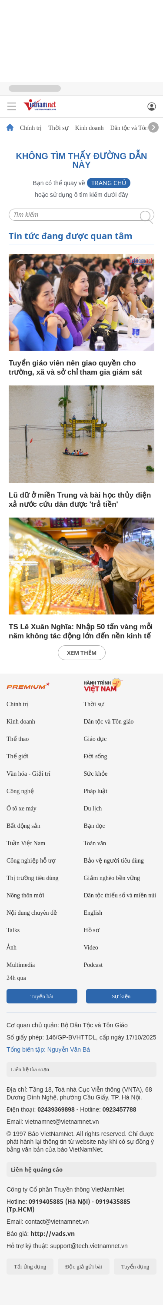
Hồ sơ (92, 930)
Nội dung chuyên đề (32, 913)
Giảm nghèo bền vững (112, 878)
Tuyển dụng (135, 1266)
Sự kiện (121, 996)
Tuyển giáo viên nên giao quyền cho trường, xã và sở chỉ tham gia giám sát (75, 367)
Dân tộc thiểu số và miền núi (120, 895)
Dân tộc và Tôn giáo (135, 128)
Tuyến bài (41, 996)
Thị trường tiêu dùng (33, 878)
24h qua (16, 978)
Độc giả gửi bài (83, 1266)
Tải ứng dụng (30, 1266)
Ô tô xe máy (22, 808)
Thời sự (58, 128)
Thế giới (18, 756)
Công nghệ (20, 791)
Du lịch (93, 808)
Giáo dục (95, 739)
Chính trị (31, 128)
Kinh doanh (89, 128)
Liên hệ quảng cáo (37, 1169)
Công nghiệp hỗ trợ (31, 860)
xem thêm (81, 653)
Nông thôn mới (25, 895)
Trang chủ (108, 183)
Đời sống (95, 756)
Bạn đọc (94, 826)
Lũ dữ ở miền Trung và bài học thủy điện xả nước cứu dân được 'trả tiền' (80, 499)
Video (91, 947)
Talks (13, 930)
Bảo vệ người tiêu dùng (114, 860)
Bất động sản (23, 826)
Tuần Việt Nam (26, 843)
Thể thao (18, 739)
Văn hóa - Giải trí (28, 773)
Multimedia (21, 965)
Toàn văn (95, 843)
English (93, 913)
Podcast (93, 965)
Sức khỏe (96, 773)
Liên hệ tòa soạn (30, 1069)
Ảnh (12, 947)
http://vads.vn (52, 1233)
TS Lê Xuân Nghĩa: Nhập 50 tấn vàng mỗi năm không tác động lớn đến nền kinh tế (81, 631)
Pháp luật (95, 791)
